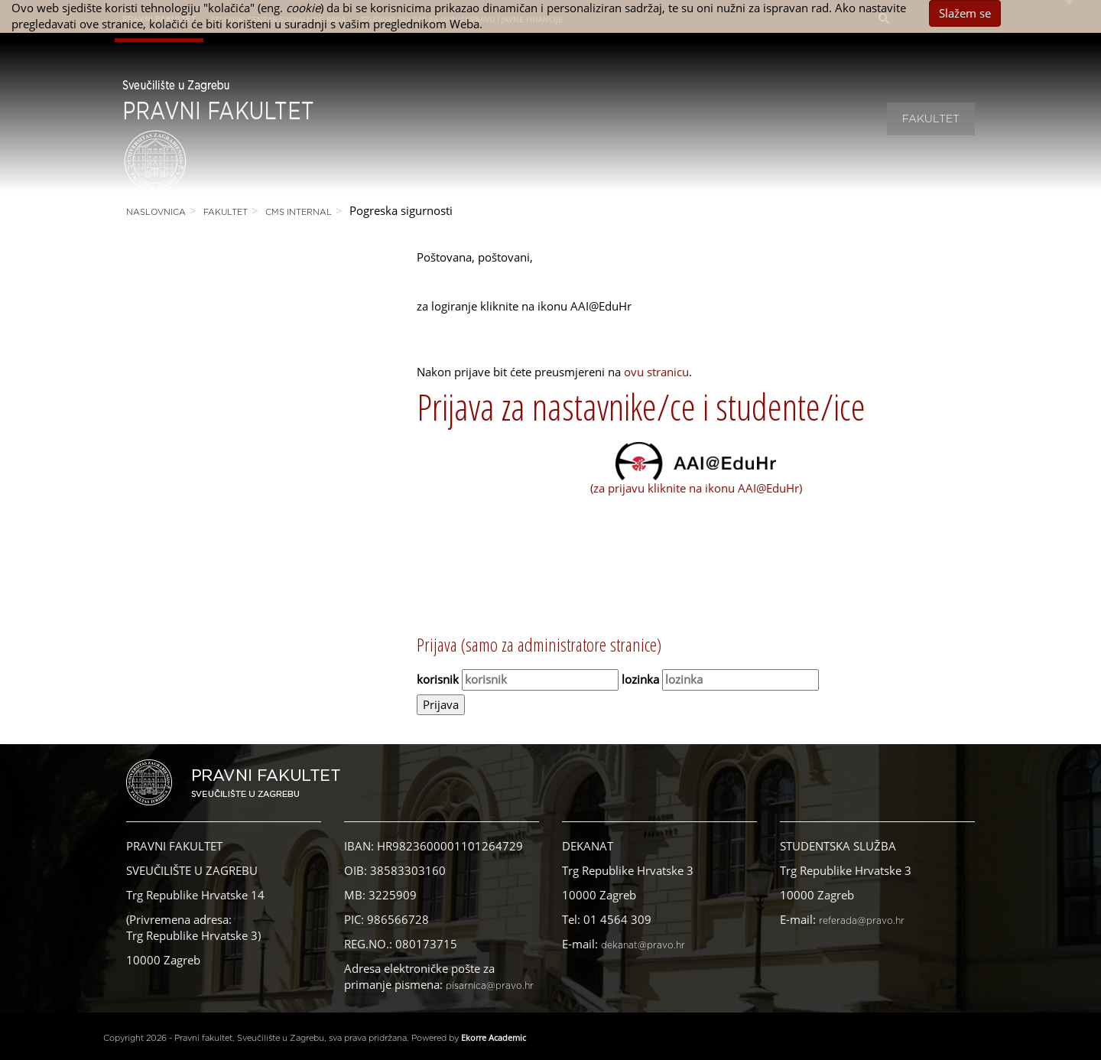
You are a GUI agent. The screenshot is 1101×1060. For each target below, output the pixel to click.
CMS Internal (298, 212)
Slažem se (965, 13)
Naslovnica (156, 212)
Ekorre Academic (493, 1037)
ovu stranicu (656, 371)
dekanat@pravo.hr (643, 945)
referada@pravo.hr (862, 920)
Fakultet (931, 119)
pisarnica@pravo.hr (490, 985)
